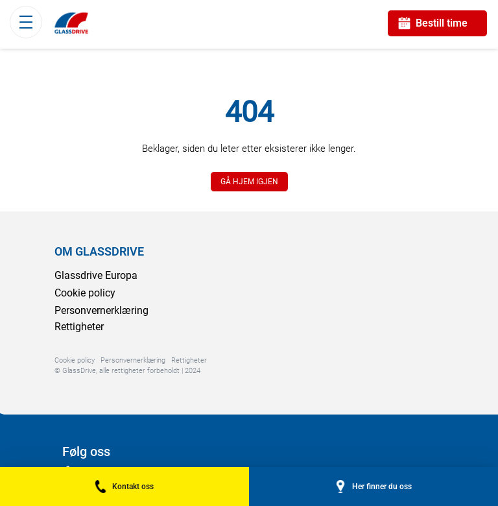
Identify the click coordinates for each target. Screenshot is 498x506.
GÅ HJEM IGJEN (249, 181)
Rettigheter (79, 326)
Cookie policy (84, 293)
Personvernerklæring (101, 310)
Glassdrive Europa (95, 275)
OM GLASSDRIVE (99, 251)
